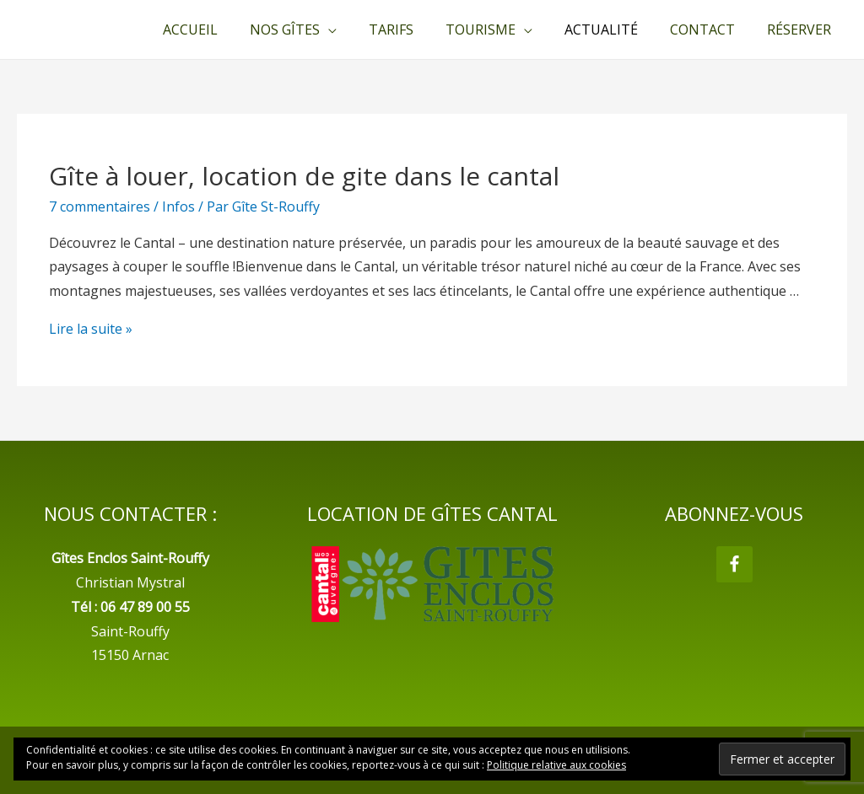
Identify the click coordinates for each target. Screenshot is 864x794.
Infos (178, 206)
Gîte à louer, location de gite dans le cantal (304, 175)
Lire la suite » (90, 328)
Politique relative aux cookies (556, 765)
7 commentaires (99, 206)
